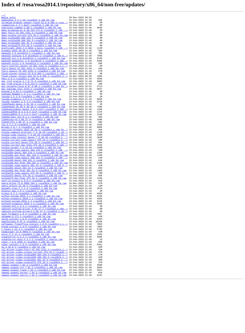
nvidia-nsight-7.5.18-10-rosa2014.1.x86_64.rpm (31, 174)
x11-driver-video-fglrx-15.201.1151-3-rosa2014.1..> (34, 296)
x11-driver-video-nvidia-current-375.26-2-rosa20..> (34, 300)
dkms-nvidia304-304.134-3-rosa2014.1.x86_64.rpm (31, 42)
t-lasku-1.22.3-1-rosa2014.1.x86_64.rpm (26, 272)
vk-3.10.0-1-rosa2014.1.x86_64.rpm (23, 293)
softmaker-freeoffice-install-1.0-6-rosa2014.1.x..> (34, 266)
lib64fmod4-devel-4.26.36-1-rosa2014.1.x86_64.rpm (33, 122)
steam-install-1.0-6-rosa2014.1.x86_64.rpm (28, 269)
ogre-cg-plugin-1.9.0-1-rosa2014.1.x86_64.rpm (30, 214)
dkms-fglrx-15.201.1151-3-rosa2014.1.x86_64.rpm (31, 36)
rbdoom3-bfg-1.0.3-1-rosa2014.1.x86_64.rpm (28, 244)
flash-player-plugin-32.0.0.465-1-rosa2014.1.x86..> (34, 85)
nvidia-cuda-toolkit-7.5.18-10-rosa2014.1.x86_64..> (34, 159)
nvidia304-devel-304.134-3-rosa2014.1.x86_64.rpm (32, 180)
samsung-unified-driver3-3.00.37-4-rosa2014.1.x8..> (34, 251)
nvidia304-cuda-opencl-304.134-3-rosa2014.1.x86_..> (34, 177)
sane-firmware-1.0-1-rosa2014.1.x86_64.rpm (28, 254)
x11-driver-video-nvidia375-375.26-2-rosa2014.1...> (34, 312)
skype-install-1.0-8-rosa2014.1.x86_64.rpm (28, 260)
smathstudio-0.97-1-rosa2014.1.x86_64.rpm (27, 263)
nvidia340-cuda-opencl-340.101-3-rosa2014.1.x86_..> (34, 186)
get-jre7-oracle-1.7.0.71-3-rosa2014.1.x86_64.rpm (33, 94)
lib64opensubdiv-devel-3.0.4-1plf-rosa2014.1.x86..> (34, 128)
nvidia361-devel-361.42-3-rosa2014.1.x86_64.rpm (31, 199)
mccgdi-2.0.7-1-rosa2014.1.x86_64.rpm (25, 150)
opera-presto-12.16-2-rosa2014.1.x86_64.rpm (29, 220)
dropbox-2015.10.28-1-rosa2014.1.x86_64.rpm (29, 58)
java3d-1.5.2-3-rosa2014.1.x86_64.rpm (25, 113)
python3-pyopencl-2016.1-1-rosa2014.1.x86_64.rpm (32, 241)
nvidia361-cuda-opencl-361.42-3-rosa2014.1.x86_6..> (34, 195)
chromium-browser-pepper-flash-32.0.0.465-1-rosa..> (34, 24)
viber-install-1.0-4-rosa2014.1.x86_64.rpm (28, 290)
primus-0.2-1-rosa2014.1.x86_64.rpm (23, 229)
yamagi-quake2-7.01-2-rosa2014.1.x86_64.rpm (29, 315)
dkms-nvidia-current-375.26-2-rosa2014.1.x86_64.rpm (34, 39)
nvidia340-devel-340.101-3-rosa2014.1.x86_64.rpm (32, 189)
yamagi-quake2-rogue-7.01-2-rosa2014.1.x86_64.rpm (33, 321)
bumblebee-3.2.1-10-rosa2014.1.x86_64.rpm (27, 21)
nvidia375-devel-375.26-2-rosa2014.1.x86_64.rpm (31, 208)
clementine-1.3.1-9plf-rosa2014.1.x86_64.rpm (29, 27)
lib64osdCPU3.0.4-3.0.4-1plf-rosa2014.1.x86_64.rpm (33, 131)
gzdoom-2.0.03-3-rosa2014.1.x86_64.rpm (26, 107)
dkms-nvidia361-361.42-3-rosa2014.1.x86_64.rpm (31, 49)
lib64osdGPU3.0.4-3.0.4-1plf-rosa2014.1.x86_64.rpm (33, 134)
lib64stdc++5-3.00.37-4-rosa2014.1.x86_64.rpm (30, 140)
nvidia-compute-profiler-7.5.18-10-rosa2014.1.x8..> (34, 156)
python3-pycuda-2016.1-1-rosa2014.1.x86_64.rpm (31, 238)
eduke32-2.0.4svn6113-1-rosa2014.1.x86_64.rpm (30, 61)
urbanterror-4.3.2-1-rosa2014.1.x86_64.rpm (28, 281)
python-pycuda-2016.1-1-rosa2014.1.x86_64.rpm (30, 232)
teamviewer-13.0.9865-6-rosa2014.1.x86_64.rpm (30, 275)
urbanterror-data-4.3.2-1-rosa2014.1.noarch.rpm (31, 284)
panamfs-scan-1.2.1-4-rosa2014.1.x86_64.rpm (29, 223)
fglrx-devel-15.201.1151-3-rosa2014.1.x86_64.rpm (32, 79)
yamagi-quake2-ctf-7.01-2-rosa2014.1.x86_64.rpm (31, 318)
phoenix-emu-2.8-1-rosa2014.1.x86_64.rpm (27, 226)
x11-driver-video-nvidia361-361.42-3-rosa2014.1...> (34, 309)
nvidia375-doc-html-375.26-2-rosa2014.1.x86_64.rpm (33, 211)
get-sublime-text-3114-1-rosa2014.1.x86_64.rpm (31, 104)
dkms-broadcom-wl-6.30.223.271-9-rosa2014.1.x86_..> (34, 33)
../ (3, 15)
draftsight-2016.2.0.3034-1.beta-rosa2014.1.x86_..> (34, 55)
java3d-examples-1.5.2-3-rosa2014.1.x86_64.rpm (31, 116)
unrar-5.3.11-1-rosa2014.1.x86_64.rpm (25, 278)
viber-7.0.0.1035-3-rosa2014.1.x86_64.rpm (27, 287)
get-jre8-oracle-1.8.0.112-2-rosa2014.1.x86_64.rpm (33, 97)
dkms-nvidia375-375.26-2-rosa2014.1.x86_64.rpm (31, 52)
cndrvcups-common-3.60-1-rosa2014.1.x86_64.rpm (31, 30)
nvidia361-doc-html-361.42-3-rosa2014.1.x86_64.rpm (33, 202)
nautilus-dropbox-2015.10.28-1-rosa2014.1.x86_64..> (34, 153)
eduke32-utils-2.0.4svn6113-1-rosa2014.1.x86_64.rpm (34, 73)
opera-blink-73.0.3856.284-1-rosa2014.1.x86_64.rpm (33, 217)
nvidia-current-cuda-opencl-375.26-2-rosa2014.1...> (34, 165)
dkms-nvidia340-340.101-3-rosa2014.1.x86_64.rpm (31, 45)
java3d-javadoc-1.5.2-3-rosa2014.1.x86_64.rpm (30, 119)
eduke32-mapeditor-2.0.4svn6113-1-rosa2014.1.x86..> (34, 70)
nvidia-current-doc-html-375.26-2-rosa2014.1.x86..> (34, 171)
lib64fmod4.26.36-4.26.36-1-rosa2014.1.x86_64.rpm (33, 125)
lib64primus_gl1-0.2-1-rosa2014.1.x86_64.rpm (29, 137)
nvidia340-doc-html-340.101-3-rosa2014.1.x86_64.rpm (34, 192)
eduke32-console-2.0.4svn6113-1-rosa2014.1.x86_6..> (34, 64)
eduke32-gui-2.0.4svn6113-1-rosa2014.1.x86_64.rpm (33, 67)
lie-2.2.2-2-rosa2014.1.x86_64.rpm (23, 146)
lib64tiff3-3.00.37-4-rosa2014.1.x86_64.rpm (29, 143)
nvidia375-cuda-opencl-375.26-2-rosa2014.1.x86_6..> (34, 205)
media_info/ (8, 18)
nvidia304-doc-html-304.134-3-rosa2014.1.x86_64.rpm (34, 183)
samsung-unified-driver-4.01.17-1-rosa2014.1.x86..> (34, 247)
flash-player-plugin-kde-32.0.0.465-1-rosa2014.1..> (34, 88)
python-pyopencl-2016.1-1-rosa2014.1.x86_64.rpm (31, 235)
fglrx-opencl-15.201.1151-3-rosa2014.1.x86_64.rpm (33, 82)
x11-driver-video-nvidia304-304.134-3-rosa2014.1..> (34, 303)
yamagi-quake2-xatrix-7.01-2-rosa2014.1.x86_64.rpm (33, 327)
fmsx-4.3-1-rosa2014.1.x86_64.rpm (22, 91)
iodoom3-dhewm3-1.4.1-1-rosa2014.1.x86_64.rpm (30, 110)
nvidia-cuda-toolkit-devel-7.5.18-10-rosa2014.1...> (34, 162)
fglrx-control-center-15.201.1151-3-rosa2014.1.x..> (34, 76)
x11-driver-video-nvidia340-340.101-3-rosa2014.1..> (34, 306)
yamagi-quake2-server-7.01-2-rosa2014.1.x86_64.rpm (33, 324)
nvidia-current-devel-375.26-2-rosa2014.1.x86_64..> (34, 168)
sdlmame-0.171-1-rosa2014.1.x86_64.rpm (26, 257)
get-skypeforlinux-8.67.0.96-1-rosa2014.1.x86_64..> (34, 101)
